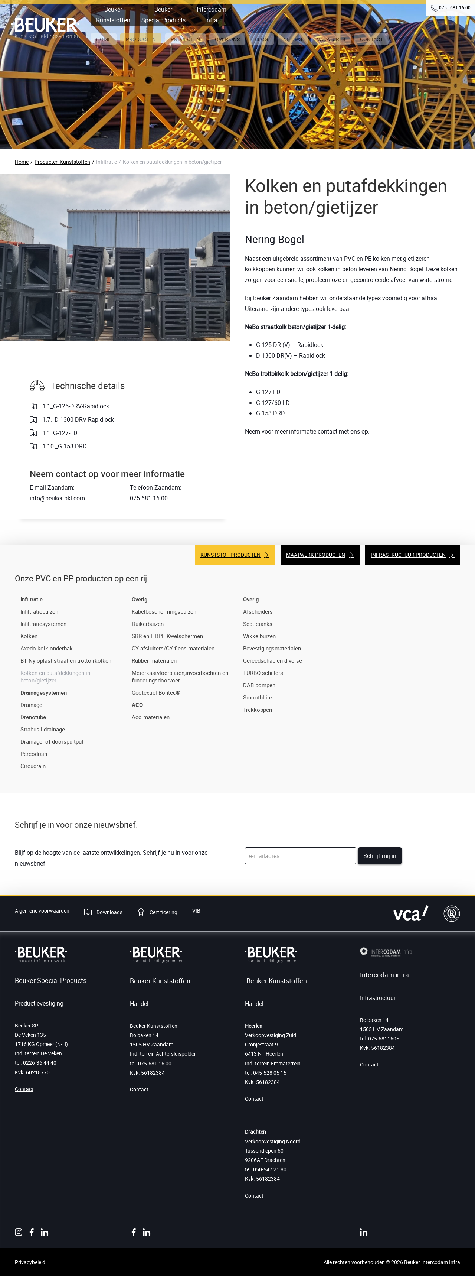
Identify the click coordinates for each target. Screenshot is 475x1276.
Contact (24, 1088)
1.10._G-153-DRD (64, 446)
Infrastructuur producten (408, 554)
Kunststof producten (230, 554)
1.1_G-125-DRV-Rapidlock (75, 406)
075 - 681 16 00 (455, 7)
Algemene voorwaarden (42, 910)
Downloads (108, 912)
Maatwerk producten (315, 554)
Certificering (162, 912)
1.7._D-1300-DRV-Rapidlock (77, 419)
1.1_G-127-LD (59, 433)
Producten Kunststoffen (62, 161)
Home (22, 161)
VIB (196, 910)
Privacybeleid (30, 1262)
